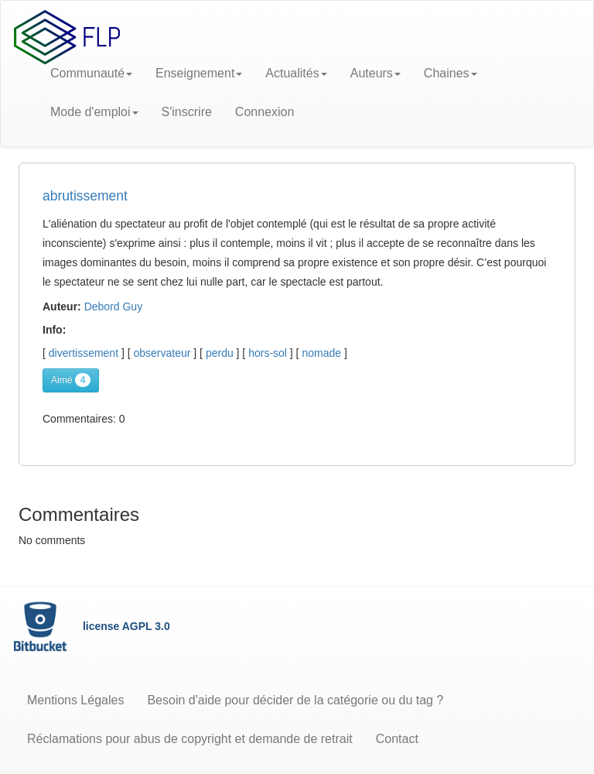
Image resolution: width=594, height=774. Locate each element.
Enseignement (198, 73)
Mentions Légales (75, 700)
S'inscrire (187, 111)
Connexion (265, 111)
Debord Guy (113, 306)
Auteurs (375, 73)
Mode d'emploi (94, 111)
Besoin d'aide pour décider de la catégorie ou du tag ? (295, 700)
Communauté (91, 73)
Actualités (295, 73)
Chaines (450, 73)
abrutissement (85, 196)
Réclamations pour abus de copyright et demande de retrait (190, 738)
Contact (397, 738)
